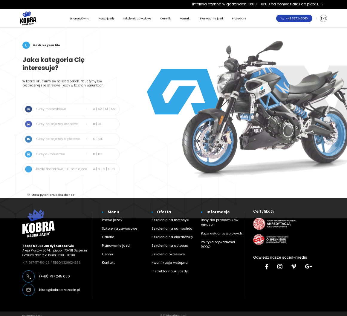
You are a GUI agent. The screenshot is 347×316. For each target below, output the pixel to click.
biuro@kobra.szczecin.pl (56, 287)
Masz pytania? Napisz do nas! (53, 199)
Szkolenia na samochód (169, 224)
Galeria (107, 232)
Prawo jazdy (106, 18)
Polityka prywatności (32, 312)
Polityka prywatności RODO (220, 236)
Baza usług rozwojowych (218, 228)
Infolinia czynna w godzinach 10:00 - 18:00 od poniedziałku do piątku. (255, 4)
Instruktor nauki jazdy (168, 264)
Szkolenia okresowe (165, 248)
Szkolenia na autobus (167, 240)
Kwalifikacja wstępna (167, 255)
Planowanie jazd (211, 18)
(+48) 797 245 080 (53, 273)
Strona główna (79, 18)
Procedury (239, 18)
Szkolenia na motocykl (168, 216)
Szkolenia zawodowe (137, 18)
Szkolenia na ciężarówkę (169, 232)
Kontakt (185, 18)
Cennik (165, 18)
